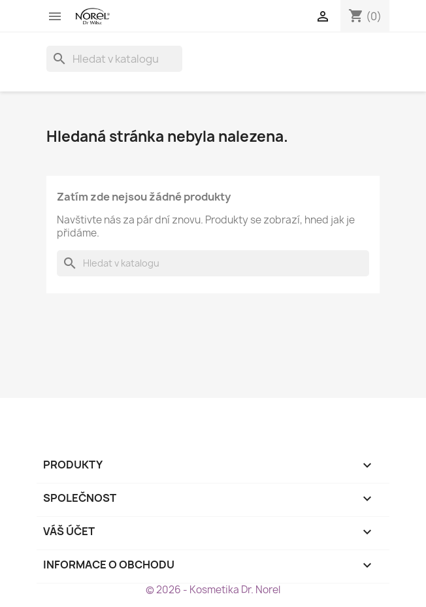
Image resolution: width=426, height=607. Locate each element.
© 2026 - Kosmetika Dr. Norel (213, 590)
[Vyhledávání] (114, 59)
